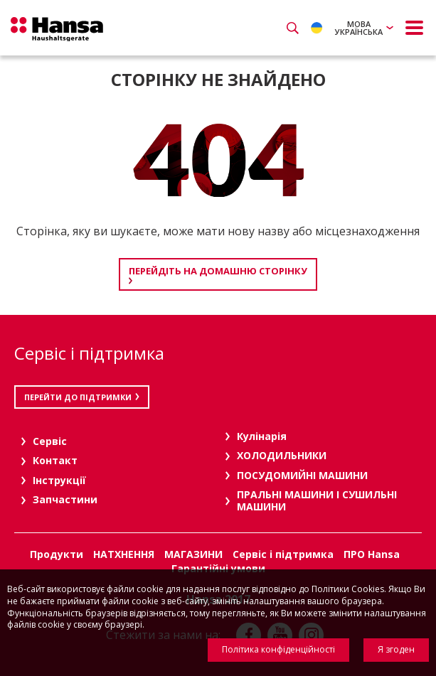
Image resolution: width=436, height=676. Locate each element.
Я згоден (396, 649)
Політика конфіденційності (278, 649)
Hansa (57, 29)
